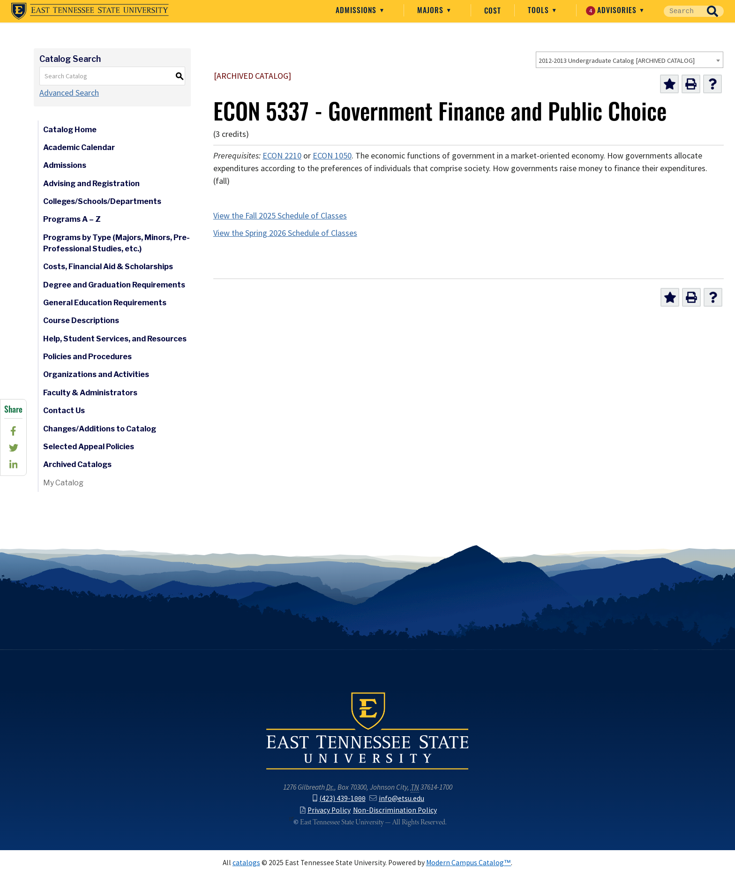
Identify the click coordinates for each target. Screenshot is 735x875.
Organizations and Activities (96, 374)
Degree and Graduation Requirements (114, 284)
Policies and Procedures (87, 356)
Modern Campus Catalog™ (468, 862)
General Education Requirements (104, 302)
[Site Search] (682, 11)
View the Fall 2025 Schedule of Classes (280, 215)
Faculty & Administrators (90, 392)
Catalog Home (70, 129)
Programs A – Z (72, 219)
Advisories (612, 9)
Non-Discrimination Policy (395, 810)
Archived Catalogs (77, 464)
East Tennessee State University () (90, 11)
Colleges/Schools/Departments (102, 201)
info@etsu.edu (396, 798)
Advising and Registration (91, 183)
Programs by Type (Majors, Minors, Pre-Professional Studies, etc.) (116, 243)
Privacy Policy (325, 810)
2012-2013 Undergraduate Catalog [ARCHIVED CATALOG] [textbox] (617, 60)
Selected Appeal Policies (88, 446)
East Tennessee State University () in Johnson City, (367, 730)
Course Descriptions (81, 320)
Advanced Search (69, 92)
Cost (492, 10)
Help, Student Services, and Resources (115, 338)
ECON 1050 (332, 155)
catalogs (246, 862)
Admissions (357, 9)
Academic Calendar (79, 147)
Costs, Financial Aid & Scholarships (108, 266)
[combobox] (629, 60)
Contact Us (64, 410)
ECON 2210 (281, 155)
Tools (539, 9)
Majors (431, 9)
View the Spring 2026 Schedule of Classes (285, 233)
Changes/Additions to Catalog (99, 428)
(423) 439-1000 (339, 798)
